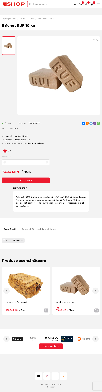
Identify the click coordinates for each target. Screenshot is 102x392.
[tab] (11, 230)
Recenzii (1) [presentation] (31, 229)
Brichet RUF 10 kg (66, 316)
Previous (7, 298)
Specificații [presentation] (11, 229)
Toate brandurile (51, 360)
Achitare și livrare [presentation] (51, 229)
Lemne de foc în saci (17, 316)
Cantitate (6, 157)
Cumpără (26, 180)
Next (95, 298)
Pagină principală (10, 19)
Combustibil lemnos (50, 19)
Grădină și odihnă (29, 19)
